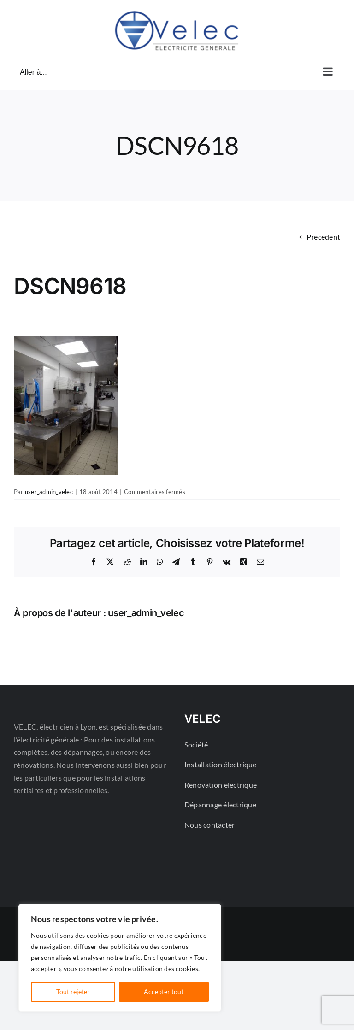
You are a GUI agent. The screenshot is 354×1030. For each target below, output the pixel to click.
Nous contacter (209, 824)
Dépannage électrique (220, 804)
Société (196, 744)
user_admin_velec (49, 491)
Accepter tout (163, 991)
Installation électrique (220, 764)
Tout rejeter (73, 991)
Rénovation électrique (220, 784)
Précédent (323, 236)
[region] (119, 958)
